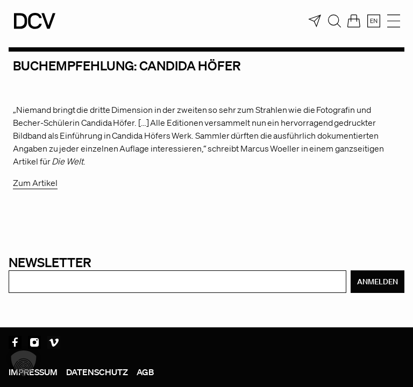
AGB (145, 372)
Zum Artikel (35, 182)
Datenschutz (97, 372)
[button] (23, 363)
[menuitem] (373, 21)
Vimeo (53, 342)
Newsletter (50, 262)
